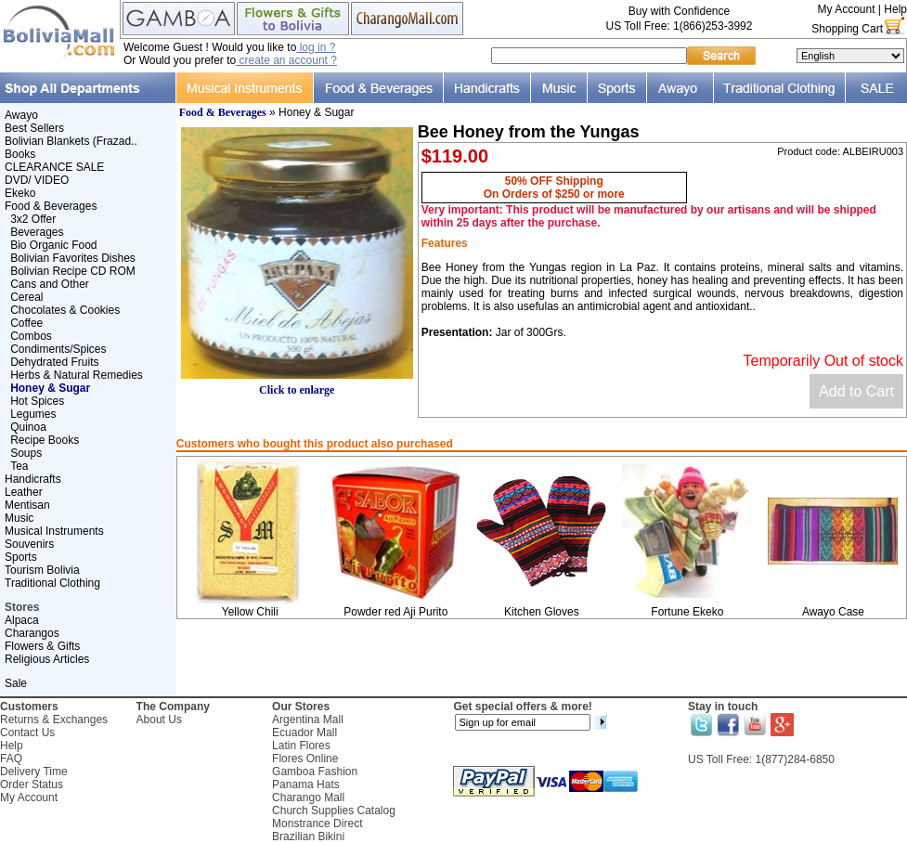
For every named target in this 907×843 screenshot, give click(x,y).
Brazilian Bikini (308, 836)
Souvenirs (29, 544)
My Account (846, 9)
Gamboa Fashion (314, 771)
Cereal (26, 297)
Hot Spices (37, 401)
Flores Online (305, 758)
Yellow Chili (250, 611)
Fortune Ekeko (687, 611)
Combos (31, 336)
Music (19, 518)
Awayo (21, 115)
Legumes (33, 414)
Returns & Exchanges (54, 719)
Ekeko (20, 193)
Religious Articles (47, 659)
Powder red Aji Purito (395, 611)
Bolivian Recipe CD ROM (73, 271)
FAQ (11, 758)
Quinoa (28, 427)
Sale (16, 683)
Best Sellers (34, 128)
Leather (24, 492)
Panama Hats (306, 784)
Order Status (31, 784)
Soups (26, 453)
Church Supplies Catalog (333, 810)
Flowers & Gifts (42, 646)
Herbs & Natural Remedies (76, 375)
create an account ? (286, 60)
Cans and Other (49, 284)
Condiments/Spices (58, 349)
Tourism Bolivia (42, 570)
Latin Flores (301, 745)
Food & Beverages (51, 206)
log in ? (315, 47)
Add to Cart (856, 391)
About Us (159, 719)
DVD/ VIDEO (37, 180)
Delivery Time (34, 771)
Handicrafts (33, 479)
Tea (19, 466)
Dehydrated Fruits (54, 362)
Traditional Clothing (52, 583)
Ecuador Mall (304, 732)
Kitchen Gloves (541, 611)
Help (895, 9)
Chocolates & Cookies (65, 310)
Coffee (26, 323)
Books (20, 154)
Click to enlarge (297, 384)
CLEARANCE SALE (54, 167)
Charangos (32, 633)
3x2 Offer (33, 219)
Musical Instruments (54, 531)
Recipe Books (44, 440)
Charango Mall (308, 797)
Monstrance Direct (317, 823)
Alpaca (22, 620)
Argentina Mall (307, 719)
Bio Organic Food (53, 245)
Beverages (36, 232)
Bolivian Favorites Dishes (73, 258)
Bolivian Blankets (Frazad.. (71, 141)
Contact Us (27, 732)
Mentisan (27, 505)
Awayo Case (833, 611)
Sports (21, 557)
